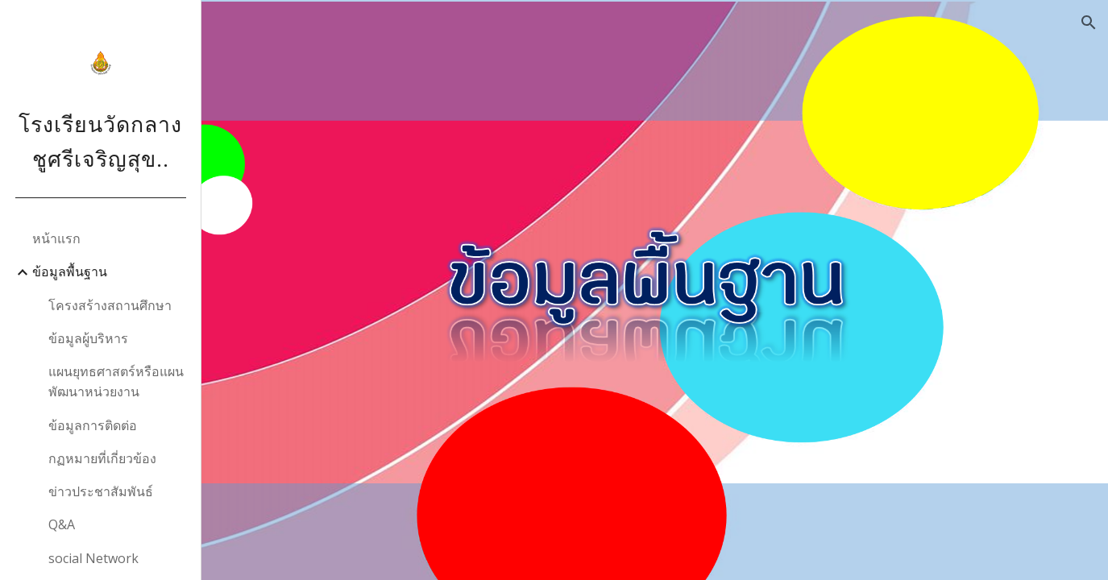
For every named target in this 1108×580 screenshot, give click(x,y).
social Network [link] (93, 558)
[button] (1088, 22)
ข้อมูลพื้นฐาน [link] (69, 271)
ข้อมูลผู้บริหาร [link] (88, 338)
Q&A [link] (61, 524)
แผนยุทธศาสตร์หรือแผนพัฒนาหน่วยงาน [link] (116, 381)
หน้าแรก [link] (56, 238)
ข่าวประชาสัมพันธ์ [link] (100, 491)
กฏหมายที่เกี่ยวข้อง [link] (102, 458)
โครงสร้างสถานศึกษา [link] (110, 305)
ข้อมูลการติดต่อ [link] (92, 425)
